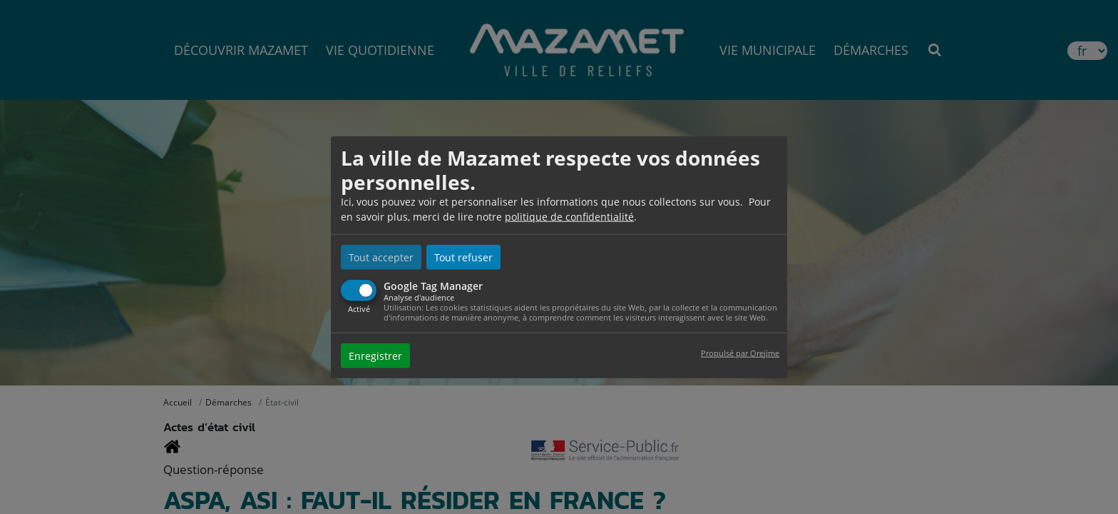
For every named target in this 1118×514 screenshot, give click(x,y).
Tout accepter (381, 257)
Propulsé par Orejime (740, 352)
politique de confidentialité (569, 216)
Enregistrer (375, 355)
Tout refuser (463, 257)
